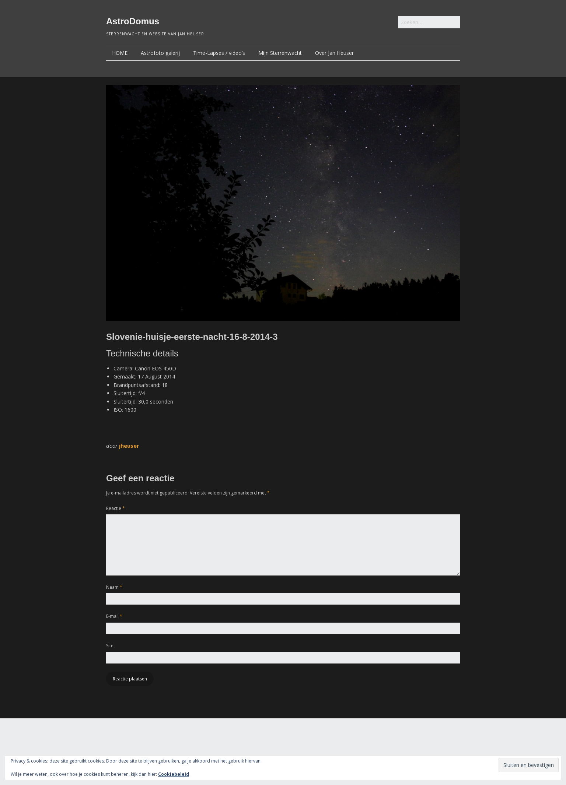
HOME (119, 52)
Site (109, 646)
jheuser (129, 445)
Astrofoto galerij (160, 52)
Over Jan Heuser (334, 52)
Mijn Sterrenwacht (280, 52)
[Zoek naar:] (429, 22)
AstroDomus (132, 21)
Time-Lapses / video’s (219, 52)
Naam (114, 587)
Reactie (115, 508)
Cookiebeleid (173, 774)
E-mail (114, 616)
